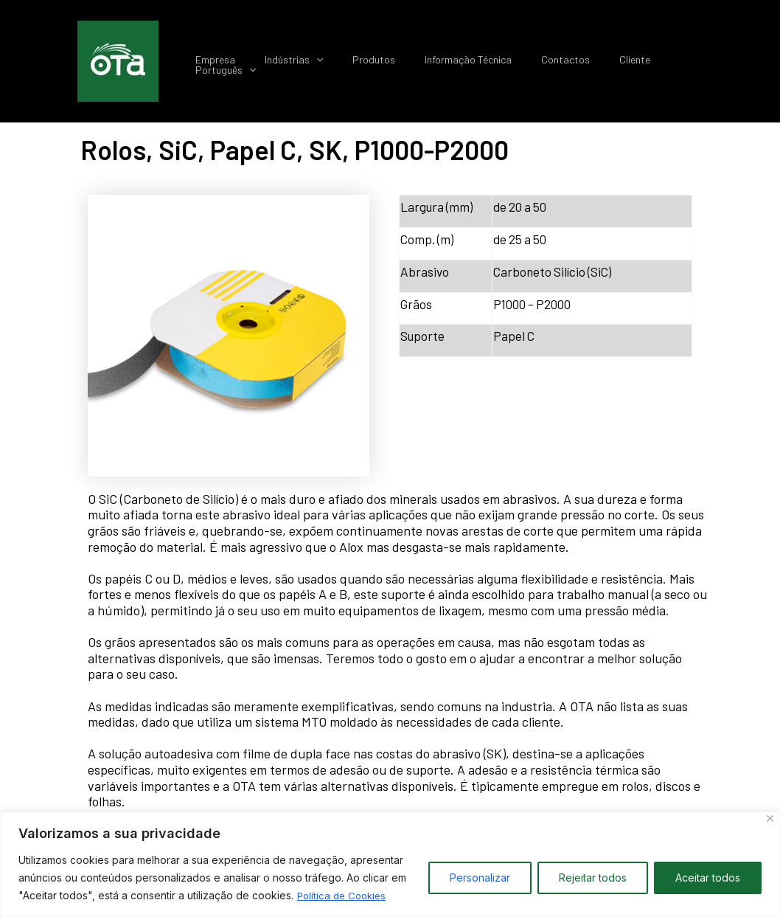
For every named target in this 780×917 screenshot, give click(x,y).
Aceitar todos (707, 877)
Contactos (583, 62)
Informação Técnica (494, 62)
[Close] (770, 818)
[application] (359, 62)
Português (710, 62)
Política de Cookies (344, 895)
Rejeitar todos (593, 877)
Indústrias (337, 62)
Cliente (643, 62)
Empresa (268, 62)
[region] (390, 864)
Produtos (409, 62)
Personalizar (480, 877)
